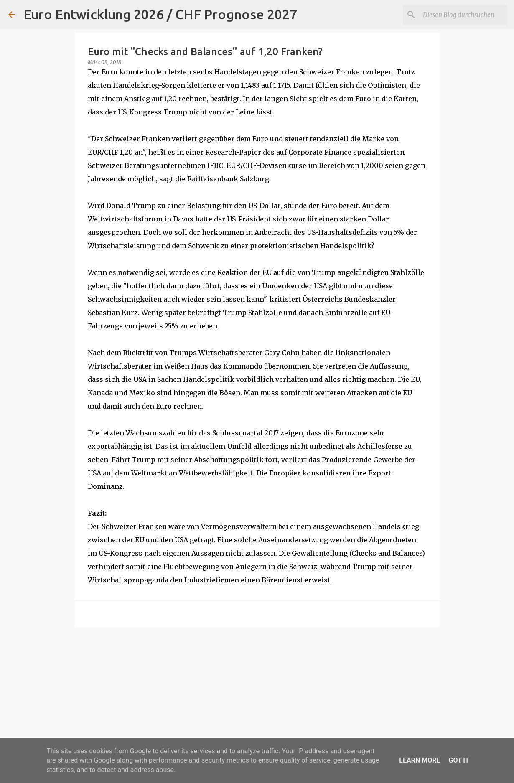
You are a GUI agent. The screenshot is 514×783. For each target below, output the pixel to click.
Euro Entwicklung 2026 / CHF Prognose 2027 (160, 14)
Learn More (419, 760)
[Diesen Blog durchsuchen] (463, 15)
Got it (458, 760)
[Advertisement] (257, 698)
